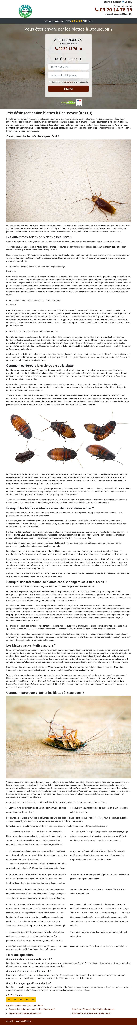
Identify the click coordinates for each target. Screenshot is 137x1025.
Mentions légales (23, 1021)
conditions (68, 82)
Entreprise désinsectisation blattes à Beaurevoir (93, 1009)
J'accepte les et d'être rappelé (70, 82)
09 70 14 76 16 (113, 10)
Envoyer (68, 88)
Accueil (9, 1021)
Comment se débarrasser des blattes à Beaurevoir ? (32, 1009)
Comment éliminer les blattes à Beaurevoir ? (92, 1013)
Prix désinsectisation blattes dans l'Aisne (24, 1005)
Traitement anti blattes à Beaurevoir (25, 1013)
